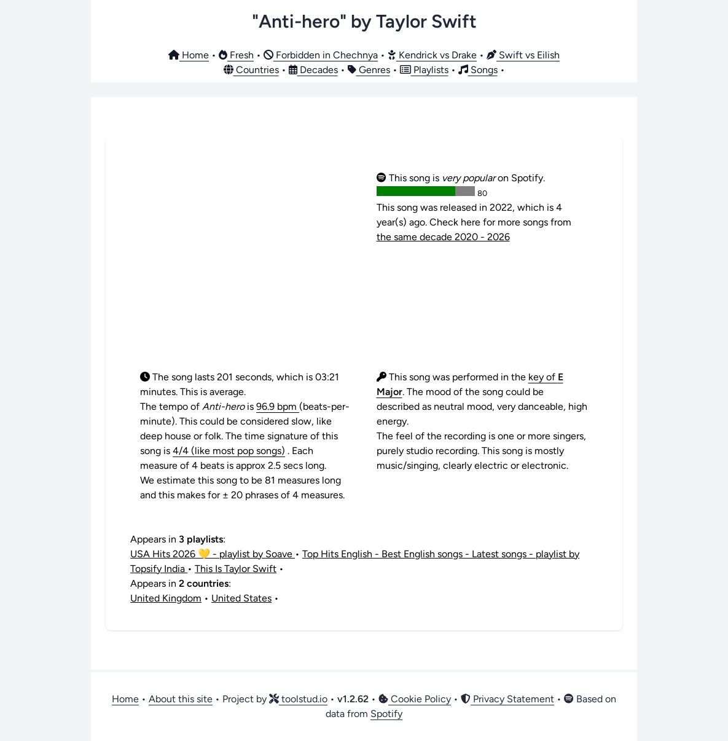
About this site (181, 699)
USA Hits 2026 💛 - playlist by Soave (212, 554)
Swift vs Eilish (523, 55)
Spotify (386, 713)
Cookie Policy (414, 699)
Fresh (236, 55)
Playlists (424, 70)
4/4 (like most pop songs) (229, 451)
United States (241, 598)
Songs (478, 70)
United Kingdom (166, 598)
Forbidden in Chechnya (321, 55)
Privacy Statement (507, 699)
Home (188, 55)
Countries (251, 70)
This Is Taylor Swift (235, 568)
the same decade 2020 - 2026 (443, 237)
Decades (313, 70)
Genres (369, 70)
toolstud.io (298, 699)
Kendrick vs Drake (432, 55)
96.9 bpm (277, 406)
